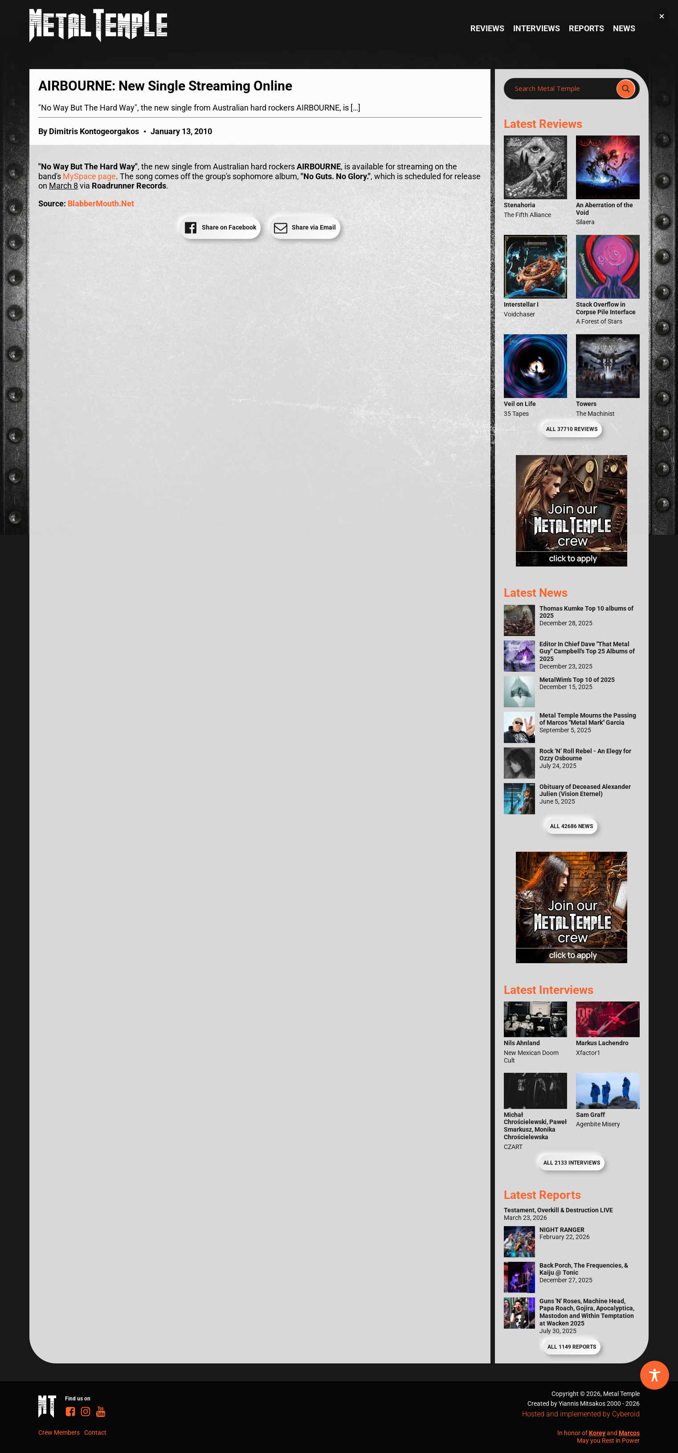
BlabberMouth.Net (101, 203)
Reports (586, 28)
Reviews (487, 28)
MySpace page (89, 176)
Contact (95, 1432)
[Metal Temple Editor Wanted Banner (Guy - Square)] (571, 960)
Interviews (536, 28)
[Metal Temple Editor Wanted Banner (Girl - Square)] (571, 563)
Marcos (629, 1433)
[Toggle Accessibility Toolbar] (654, 1375)
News (624, 28)
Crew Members (59, 1432)
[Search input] (563, 88)
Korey (597, 1433)
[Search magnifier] (626, 88)
